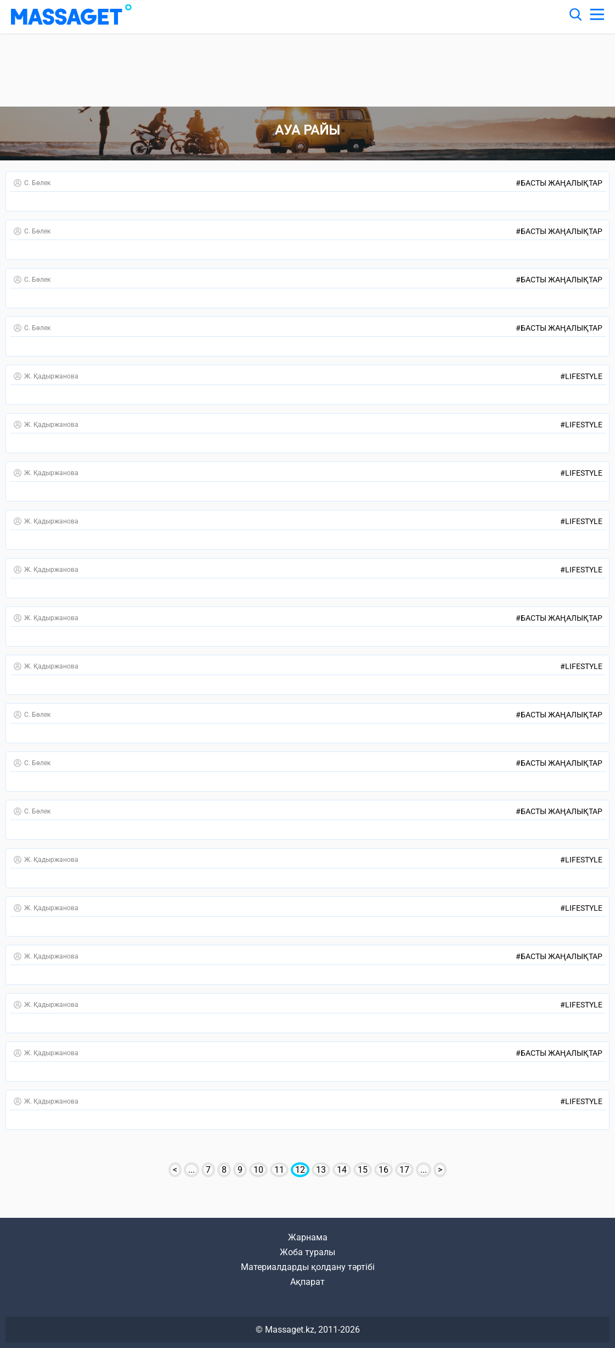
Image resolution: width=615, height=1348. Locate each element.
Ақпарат (307, 1282)
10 (258, 1170)
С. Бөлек (32, 183)
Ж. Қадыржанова (46, 376)
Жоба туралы (307, 1252)
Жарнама (308, 1237)
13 (321, 1170)
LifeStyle (581, 376)
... (191, 1170)
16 (383, 1170)
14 (342, 1170)
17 (404, 1170)
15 (363, 1170)
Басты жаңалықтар (559, 183)
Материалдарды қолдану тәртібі (308, 1267)
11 (279, 1170)
